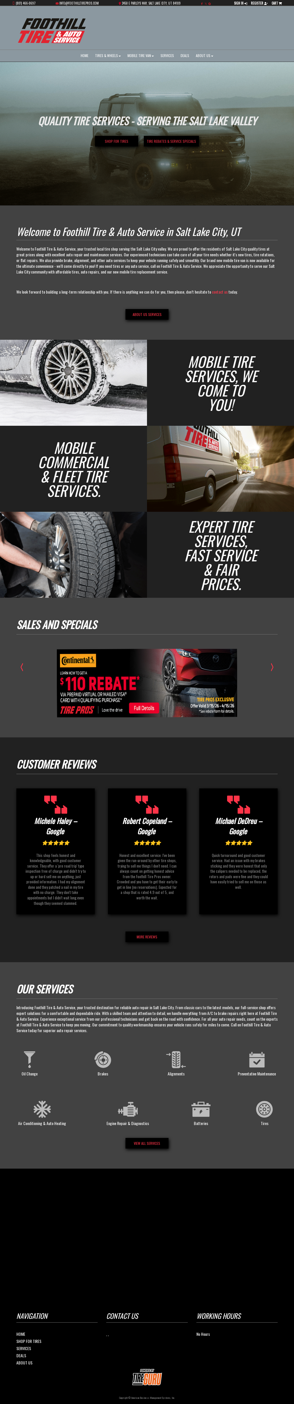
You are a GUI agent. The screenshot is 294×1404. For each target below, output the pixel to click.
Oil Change (29, 1062)
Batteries (200, 1112)
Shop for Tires (116, 141)
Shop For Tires (28, 1341)
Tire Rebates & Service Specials (171, 141)
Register (259, 3)
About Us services (147, 314)
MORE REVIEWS (147, 936)
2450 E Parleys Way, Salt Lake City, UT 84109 (151, 3)
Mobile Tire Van (140, 55)
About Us (204, 55)
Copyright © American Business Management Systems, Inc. (147, 1398)
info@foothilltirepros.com (79, 3)
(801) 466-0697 (26, 3)
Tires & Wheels (108, 55)
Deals (185, 55)
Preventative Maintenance (257, 1062)
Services (167, 55)
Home (84, 55)
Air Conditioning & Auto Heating (42, 1112)
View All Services (147, 1143)
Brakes (102, 1062)
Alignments (176, 1062)
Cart (277, 3)
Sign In (240, 3)
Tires (264, 1112)
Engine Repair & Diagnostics (128, 1112)
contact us (220, 292)
